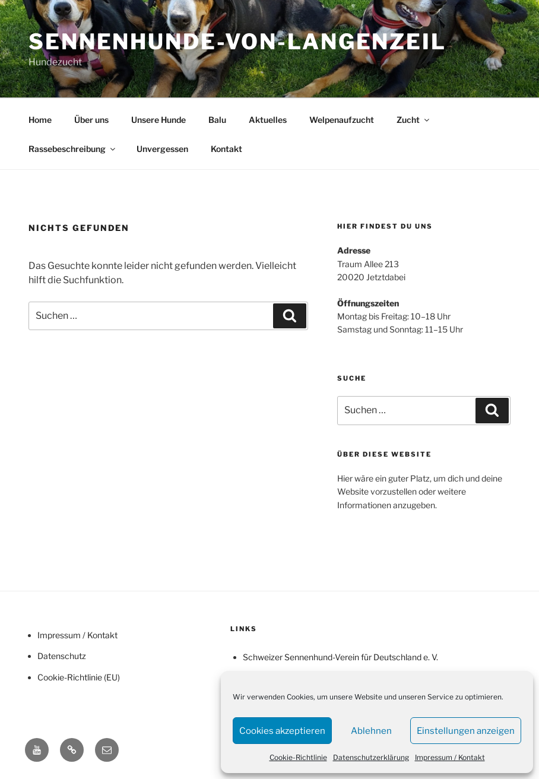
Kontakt (226, 149)
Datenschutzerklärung (371, 757)
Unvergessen (162, 149)
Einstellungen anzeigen (466, 731)
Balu (217, 120)
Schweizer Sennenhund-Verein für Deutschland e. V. (340, 657)
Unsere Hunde (158, 120)
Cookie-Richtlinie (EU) (78, 677)
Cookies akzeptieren (282, 731)
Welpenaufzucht (341, 120)
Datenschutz (61, 656)
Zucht (414, 120)
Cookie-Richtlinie (298, 757)
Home (40, 120)
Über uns (91, 120)
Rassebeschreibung (72, 149)
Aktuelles (268, 120)
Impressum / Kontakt (450, 757)
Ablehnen (371, 731)
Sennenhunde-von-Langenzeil (237, 41)
